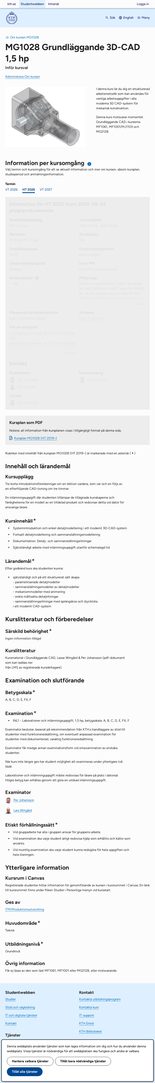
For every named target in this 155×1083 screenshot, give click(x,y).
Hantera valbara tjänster (30, 1061)
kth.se (11, 4)
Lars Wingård (23, 810)
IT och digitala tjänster (21, 1015)
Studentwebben (32, 4)
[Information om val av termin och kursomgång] (89, 164)
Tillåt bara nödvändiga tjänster (83, 1061)
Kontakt (11, 1023)
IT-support (86, 1015)
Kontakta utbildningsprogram (100, 999)
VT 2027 (46, 189)
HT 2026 (28, 189)
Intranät (53, 4)
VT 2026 (11, 189)
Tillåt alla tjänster (25, 1072)
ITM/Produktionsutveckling (24, 909)
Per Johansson (24, 800)
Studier (10, 999)
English (128, 18)
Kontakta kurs (89, 1007)
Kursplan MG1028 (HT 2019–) (35, 438)
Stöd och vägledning (20, 1007)
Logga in (143, 4)
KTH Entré (86, 1023)
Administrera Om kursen (22, 77)
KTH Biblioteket (90, 1031)
